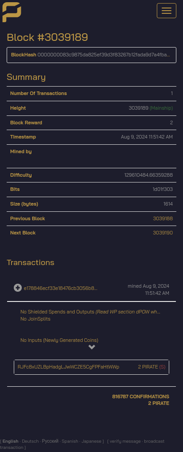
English (11, 441)
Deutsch (30, 441)
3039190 (163, 233)
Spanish (69, 441)
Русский (50, 441)
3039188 (163, 218)
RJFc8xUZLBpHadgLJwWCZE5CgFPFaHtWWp (68, 367)
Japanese (91, 441)
